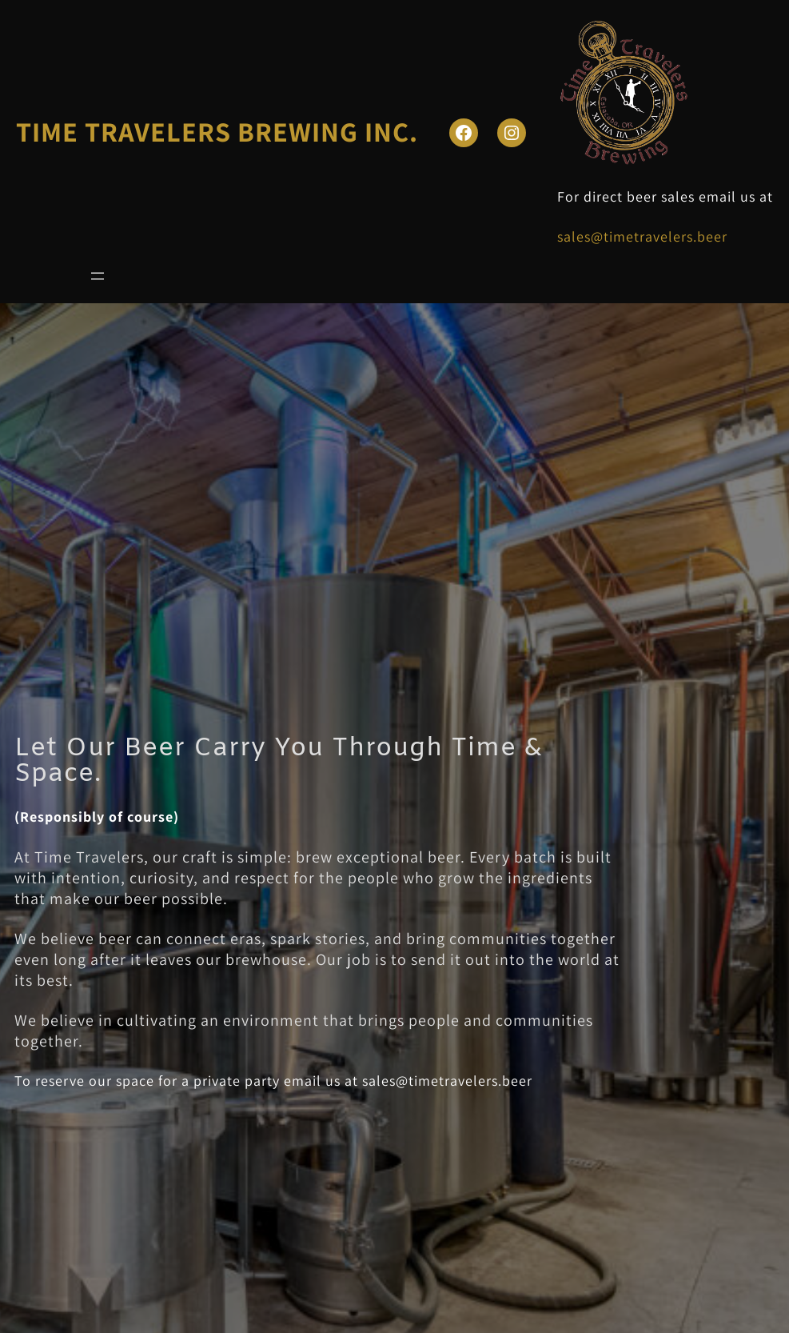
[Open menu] (97, 276)
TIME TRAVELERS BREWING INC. (217, 132)
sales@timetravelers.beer (642, 236)
